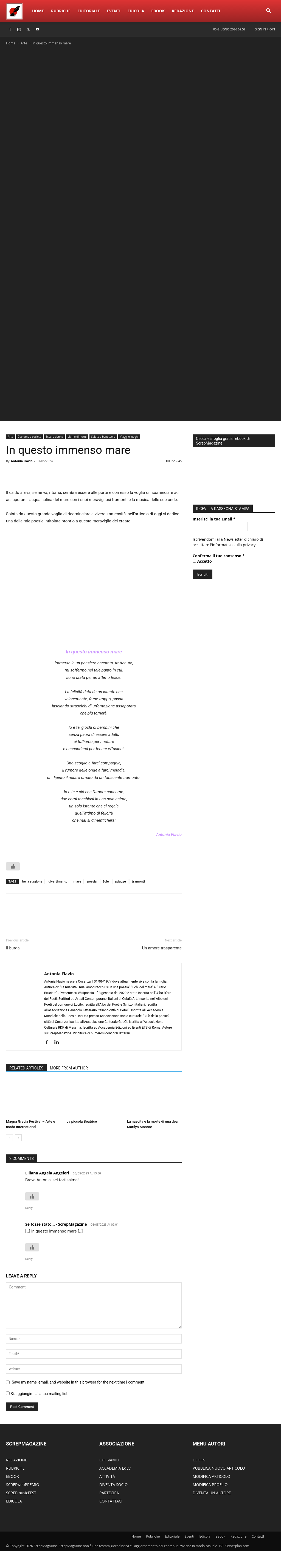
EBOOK (12, 1476)
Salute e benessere (103, 437)
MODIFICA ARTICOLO (211, 1476)
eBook (158, 10)
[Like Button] (13, 866)
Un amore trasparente (162, 948)
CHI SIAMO (109, 1459)
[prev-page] (9, 1137)
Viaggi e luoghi (129, 437)
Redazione (183, 10)
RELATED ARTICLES (26, 1068)
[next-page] (18, 1137)
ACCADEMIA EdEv (114, 1468)
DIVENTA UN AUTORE (212, 1492)
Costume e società (29, 437)
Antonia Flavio (21, 461)
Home (38, 10)
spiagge (120, 881)
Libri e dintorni (77, 437)
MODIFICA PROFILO (210, 1484)
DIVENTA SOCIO (113, 1484)
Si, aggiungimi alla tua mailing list (37, 1393)
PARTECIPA (109, 1492)
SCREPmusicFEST (21, 1492)
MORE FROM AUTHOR (69, 1068)
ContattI (210, 10)
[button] (268, 11)
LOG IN (199, 1459)
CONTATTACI (110, 1501)
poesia (92, 881)
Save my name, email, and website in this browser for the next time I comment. (78, 1382)
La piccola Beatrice (81, 1121)
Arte (24, 43)
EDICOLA (14, 1501)
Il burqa (13, 948)
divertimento (57, 881)
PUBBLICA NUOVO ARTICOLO (219, 1468)
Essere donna (54, 437)
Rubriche (61, 10)
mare (77, 881)
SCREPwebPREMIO (22, 1484)
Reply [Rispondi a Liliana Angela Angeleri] (29, 1208)
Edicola (136, 10)
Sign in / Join (265, 29)
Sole (106, 881)
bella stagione (32, 881)
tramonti (138, 881)
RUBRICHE (15, 1468)
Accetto (202, 559)
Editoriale (89, 10)
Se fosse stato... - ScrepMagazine (56, 1224)
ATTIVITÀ (107, 1476)
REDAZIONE (16, 1459)
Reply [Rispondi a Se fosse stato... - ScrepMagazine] (29, 1259)
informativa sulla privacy (234, 543)
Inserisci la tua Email (214, 517)
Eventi (113, 10)
